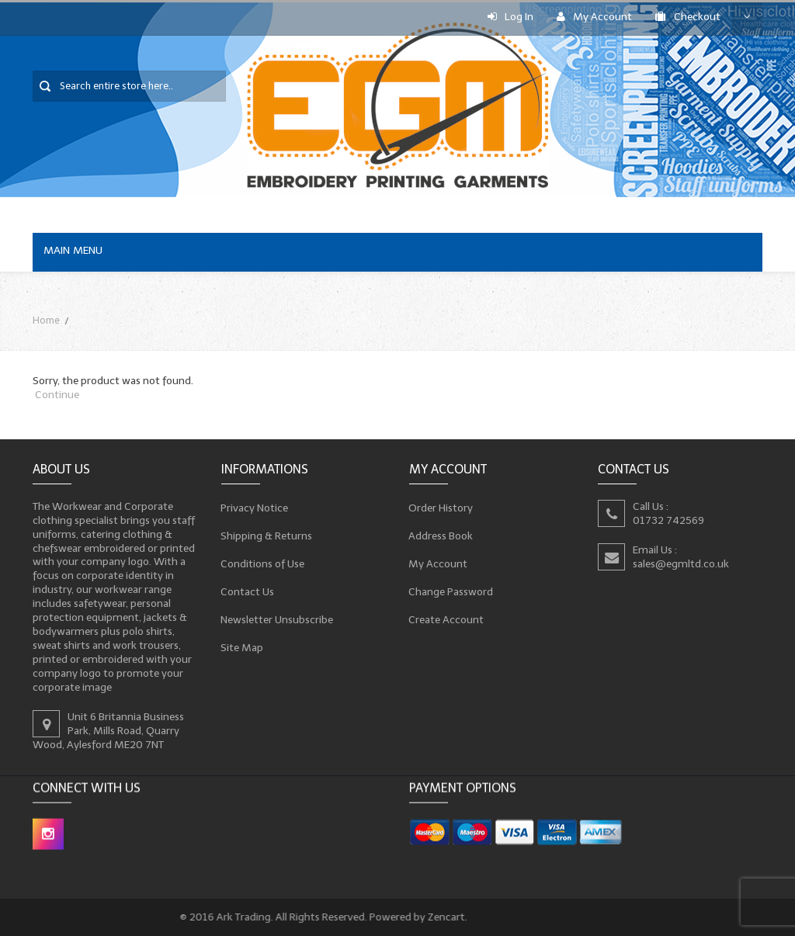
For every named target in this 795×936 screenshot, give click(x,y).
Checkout (687, 16)
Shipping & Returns (266, 535)
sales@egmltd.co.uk (681, 563)
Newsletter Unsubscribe (277, 619)
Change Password (451, 591)
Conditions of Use (262, 563)
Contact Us (247, 591)
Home (46, 320)
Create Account (446, 619)
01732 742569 (668, 520)
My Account (594, 16)
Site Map (242, 647)
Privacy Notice (254, 507)
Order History (441, 507)
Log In (510, 16)
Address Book (441, 535)
